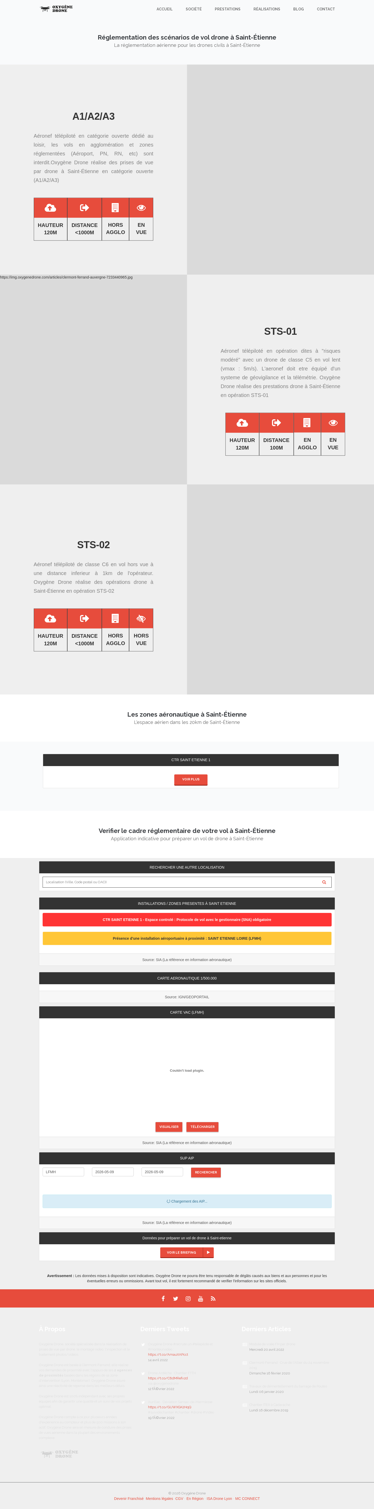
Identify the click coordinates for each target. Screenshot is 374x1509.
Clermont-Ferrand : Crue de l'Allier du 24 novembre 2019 (289, 1365)
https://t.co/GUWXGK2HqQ (169, 1407)
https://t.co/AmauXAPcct (168, 1354)
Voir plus (190, 779)
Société (194, 9)
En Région (194, 1499)
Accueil (165, 9)
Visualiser (168, 1127)
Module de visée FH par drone (272, 1344)
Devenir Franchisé (129, 1499)
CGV (179, 1499)
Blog (298, 9)
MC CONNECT (247, 1499)
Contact (326, 9)
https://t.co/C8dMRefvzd (168, 1378)
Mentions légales (159, 1499)
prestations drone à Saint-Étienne (301, 386)
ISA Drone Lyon (219, 1499)
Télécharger (202, 1127)
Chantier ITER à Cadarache (269, 1405)
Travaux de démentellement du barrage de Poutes (288, 1386)
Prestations (228, 9)
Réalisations (266, 9)
